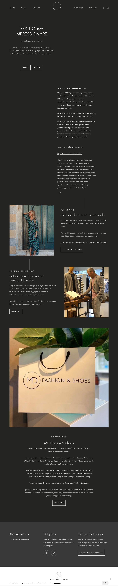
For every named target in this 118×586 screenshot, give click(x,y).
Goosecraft (67, 473)
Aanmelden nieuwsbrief (91, 553)
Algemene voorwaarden (21, 539)
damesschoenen (81, 473)
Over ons (78, 8)
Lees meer (57, 583)
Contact (93, 8)
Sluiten (105, 583)
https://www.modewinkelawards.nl (69, 154)
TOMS (76, 483)
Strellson (80, 458)
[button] (46, 553)
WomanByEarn (87, 470)
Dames (12, 8)
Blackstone (84, 483)
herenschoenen (54, 461)
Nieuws (36, 8)
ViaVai (41, 476)
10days (57, 470)
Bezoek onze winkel (72, 250)
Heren (24, 8)
